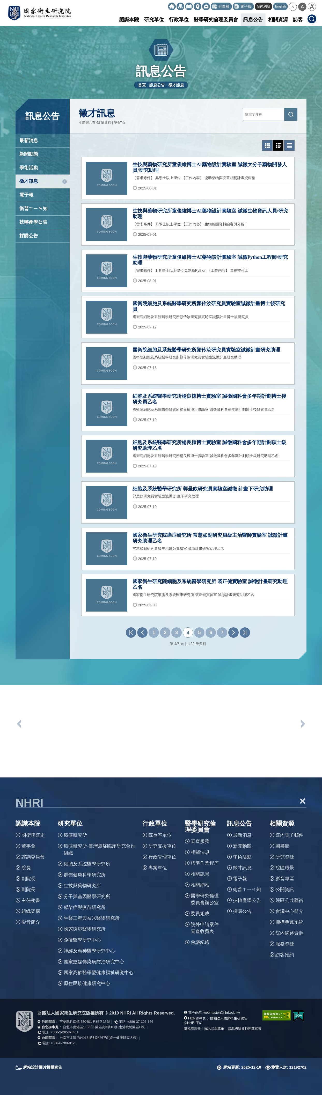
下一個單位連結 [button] (302, 724)
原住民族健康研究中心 (87, 983)
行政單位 (179, 19)
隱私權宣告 (192, 1028)
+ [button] (302, 801)
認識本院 (129, 19)
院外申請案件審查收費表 (205, 928)
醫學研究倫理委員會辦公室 (205, 899)
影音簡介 (30, 922)
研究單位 (154, 19)
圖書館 (282, 846)
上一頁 (142, 632)
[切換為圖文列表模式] (278, 145)
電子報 (26, 194)
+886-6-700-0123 (63, 1043)
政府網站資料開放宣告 (244, 1028)
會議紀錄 (200, 942)
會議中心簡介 (289, 911)
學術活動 (28, 167)
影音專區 (284, 878)
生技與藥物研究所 (82, 885)
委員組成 (200, 913)
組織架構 (30, 911)
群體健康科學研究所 (85, 874)
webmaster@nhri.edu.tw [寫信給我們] (221, 1013)
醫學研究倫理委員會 (216, 19)
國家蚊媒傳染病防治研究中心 (94, 961)
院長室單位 (160, 835)
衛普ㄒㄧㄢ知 (33, 208)
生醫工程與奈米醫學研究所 (92, 918)
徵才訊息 (176, 85)
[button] (293, 7)
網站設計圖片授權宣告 (42, 1067)
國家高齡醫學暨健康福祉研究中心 (99, 972)
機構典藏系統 (289, 922)
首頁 (142, 85)
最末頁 (245, 632)
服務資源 (284, 943)
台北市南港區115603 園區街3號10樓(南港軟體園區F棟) (104, 1027)
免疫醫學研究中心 (82, 940)
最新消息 (28, 140)
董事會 (28, 846)
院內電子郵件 (289, 835)
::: (165, 4)
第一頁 (131, 632)
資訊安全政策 (214, 1028)
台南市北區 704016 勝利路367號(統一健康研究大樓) (99, 1038)
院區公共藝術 (289, 900)
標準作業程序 (205, 863)
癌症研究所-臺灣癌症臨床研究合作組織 (99, 849)
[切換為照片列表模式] (267, 145)
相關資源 (278, 19)
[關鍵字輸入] (263, 114)
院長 (26, 867)
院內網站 (263, 6)
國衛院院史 (33, 835)
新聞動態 (28, 154)
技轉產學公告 (33, 222)
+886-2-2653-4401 (64, 1032)
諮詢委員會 (33, 856)
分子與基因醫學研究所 (87, 896)
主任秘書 (30, 900)
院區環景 (284, 867)
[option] (50, 756)
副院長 (28, 878)
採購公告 (28, 235)
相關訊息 (200, 874)
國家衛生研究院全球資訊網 (39, 13)
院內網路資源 (289, 933)
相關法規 (200, 852)
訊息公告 (253, 19)
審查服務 (200, 841)
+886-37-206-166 (140, 1022)
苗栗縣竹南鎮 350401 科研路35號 (85, 1022)
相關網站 (200, 884)
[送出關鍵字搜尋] (290, 114)
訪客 (298, 19)
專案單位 (157, 867)
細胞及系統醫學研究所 (87, 863)
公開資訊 (284, 889)
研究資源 (284, 856)
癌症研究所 (75, 835)
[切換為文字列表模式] (289, 145)
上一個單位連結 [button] (19, 724)
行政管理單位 (162, 856)
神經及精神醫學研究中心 (89, 950)
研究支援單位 (162, 846)
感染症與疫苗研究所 (85, 907)
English (280, 6)
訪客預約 (284, 954)
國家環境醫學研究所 (85, 929)
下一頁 (233, 632)
